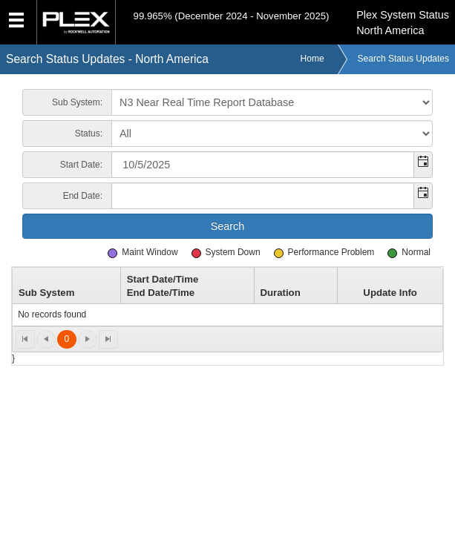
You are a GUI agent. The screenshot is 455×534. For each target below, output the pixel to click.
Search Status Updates (403, 58)
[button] (422, 164)
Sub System (47, 292)
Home (312, 58)
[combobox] (263, 164)
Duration (280, 292)
